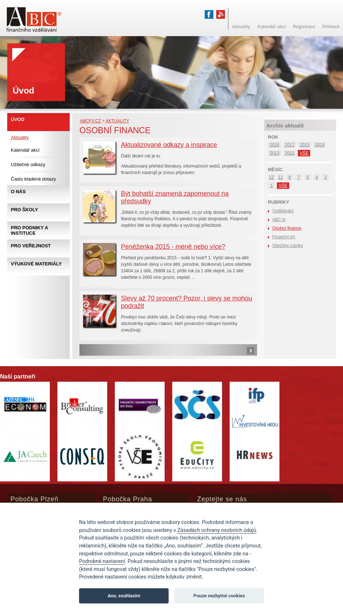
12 (271, 177)
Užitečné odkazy (28, 164)
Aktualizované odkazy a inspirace (169, 144)
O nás (18, 191)
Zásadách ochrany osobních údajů (216, 530)
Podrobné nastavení (102, 561)
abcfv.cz (90, 121)
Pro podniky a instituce (29, 230)
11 (280, 177)
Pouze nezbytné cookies (219, 595)
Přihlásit (330, 26)
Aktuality (117, 121)
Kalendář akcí (25, 150)
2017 (290, 144)
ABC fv (279, 219)
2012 (290, 153)
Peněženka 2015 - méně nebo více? (173, 246)
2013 (274, 153)
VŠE (304, 153)
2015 (304, 144)
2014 (320, 144)
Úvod (18, 119)
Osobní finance (286, 228)
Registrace (304, 26)
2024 (274, 144)
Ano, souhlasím (124, 595)
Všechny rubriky (287, 245)
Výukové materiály (36, 264)
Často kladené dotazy (33, 179)
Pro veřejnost (31, 245)
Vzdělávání (283, 210)
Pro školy (24, 209)
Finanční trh (283, 236)
